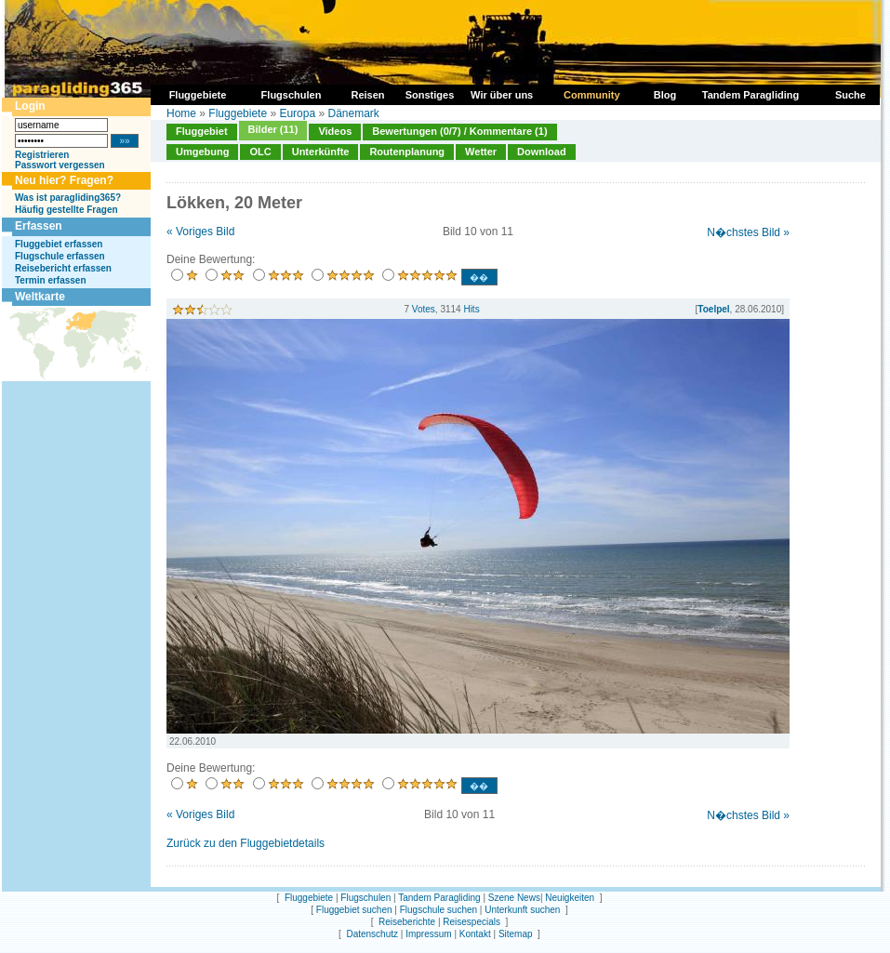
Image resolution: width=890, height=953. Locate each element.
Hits (471, 309)
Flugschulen (365, 898)
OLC (260, 151)
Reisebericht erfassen (63, 268)
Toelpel (713, 309)
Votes (423, 309)
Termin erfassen (50, 280)
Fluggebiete (237, 113)
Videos (335, 131)
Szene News (514, 898)
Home (181, 113)
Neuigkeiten (569, 898)
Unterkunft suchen (522, 910)
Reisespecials (471, 922)
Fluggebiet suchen (354, 910)
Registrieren (42, 155)
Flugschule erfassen (60, 256)
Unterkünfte (321, 151)
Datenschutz (372, 934)
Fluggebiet (202, 131)
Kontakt (475, 934)
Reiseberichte (407, 922)
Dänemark (353, 113)
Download (541, 151)
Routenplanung (407, 151)
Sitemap (515, 934)
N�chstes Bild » (748, 232)
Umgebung (202, 151)
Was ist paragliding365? (68, 197)
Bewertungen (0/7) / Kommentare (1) (459, 131)
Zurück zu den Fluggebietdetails (245, 843)
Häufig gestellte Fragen (66, 210)
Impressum (428, 934)
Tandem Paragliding (439, 898)
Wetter (481, 151)
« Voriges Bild (200, 231)
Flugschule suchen (438, 910)
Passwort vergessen (60, 165)
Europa (297, 113)
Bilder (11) (273, 129)
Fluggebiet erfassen (58, 244)
